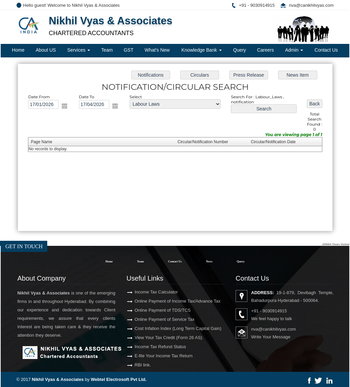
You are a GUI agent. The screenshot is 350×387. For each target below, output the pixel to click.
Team (107, 50)
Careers (265, 50)
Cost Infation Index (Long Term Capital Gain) (163, 328)
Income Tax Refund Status (145, 346)
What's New (156, 50)
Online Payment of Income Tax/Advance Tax (163, 301)
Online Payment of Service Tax (150, 319)
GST (129, 50)
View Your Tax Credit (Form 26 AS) (154, 337)
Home (18, 50)
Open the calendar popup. (67, 107)
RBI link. (128, 364)
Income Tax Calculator (141, 291)
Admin (294, 50)
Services (78, 50)
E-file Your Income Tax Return (149, 355)
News (209, 261)
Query (239, 50)
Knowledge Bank (202, 50)
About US (46, 50)
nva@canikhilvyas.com (311, 5)
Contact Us (326, 50)
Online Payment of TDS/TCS (148, 310)
